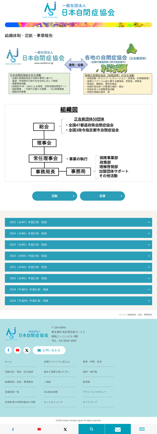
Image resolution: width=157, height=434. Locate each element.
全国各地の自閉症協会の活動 (20, 402)
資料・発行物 (90, 371)
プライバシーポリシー (94, 392)
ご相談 (47, 382)
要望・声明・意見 (92, 361)
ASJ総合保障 (51, 392)
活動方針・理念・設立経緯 (19, 371)
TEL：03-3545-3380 (64, 340)
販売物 (86, 382)
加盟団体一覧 (12, 392)
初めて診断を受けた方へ (57, 371)
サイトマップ (90, 402)
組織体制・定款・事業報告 (19, 382)
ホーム (122, 315)
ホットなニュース (53, 402)
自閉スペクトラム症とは (57, 361)
